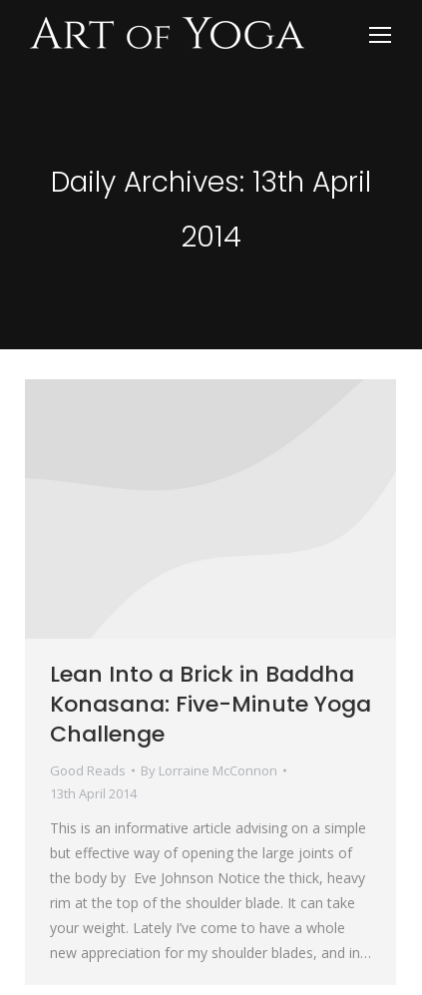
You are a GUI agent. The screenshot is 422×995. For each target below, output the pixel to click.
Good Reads (88, 770)
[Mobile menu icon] (380, 35)
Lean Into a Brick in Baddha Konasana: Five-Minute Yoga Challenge (210, 704)
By (209, 770)
